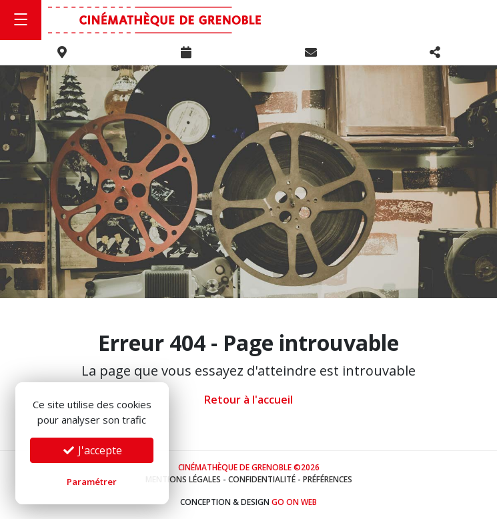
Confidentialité (262, 479)
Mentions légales (183, 479)
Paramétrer (92, 482)
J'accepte (92, 450)
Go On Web (294, 502)
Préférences (327, 479)
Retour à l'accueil (248, 399)
